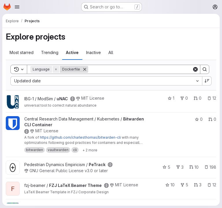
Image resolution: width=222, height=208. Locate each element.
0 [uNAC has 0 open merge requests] (197, 98)
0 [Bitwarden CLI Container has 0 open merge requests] (212, 119)
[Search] (140, 69)
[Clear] (195, 69)
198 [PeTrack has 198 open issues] (210, 167)
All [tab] (110, 52)
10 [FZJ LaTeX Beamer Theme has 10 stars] (170, 184)
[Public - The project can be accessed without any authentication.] (72, 98)
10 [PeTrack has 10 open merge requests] (194, 167)
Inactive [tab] (93, 52)
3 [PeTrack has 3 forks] (180, 167)
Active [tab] (72, 52)
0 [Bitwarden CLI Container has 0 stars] (199, 119)
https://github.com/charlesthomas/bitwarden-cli (80, 137)
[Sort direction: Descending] (207, 81)
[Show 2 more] (90, 149)
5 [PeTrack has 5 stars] (166, 167)
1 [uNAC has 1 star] (171, 98)
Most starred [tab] (22, 52)
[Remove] (84, 69)
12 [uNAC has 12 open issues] (211, 98)
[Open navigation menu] (17, 7)
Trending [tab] (49, 52)
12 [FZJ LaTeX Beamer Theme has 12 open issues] (211, 184)
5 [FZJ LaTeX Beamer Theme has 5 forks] (184, 184)
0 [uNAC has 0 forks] (184, 98)
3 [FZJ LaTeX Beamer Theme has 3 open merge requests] (197, 184)
